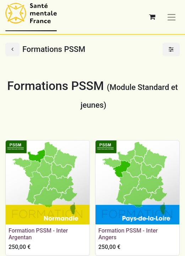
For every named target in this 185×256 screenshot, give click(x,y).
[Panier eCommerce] (152, 17)
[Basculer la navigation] (171, 17)
